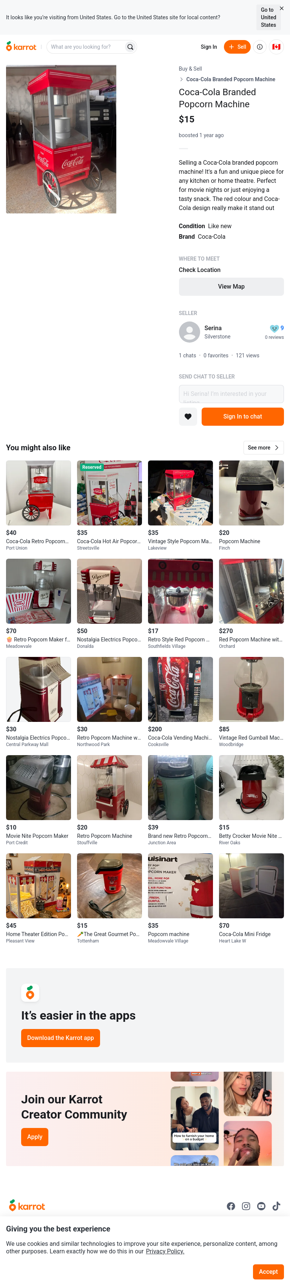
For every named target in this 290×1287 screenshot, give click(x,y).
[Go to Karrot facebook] (231, 1206)
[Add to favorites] (188, 417)
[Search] (130, 47)
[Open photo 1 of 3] (61, 139)
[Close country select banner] (281, 8)
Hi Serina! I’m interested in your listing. (231, 394)
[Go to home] (21, 47)
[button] (264, 447)
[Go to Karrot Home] (27, 1206)
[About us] (260, 47)
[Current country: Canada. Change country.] (276, 46)
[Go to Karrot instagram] (246, 1206)
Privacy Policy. (165, 1251)
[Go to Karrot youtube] (261, 1206)
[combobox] (85, 47)
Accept (268, 1271)
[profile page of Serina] (189, 332)
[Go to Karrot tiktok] (276, 1206)
